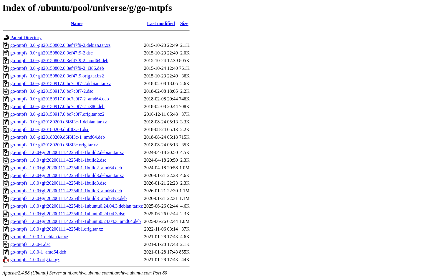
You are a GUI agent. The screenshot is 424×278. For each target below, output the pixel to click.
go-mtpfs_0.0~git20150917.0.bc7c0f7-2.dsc (51, 91)
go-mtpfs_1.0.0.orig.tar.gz (34, 259)
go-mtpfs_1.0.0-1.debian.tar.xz (39, 236)
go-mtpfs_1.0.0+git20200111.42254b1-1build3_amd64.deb (66, 190)
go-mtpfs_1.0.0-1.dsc (30, 244)
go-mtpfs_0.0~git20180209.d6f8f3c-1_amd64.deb (57, 137)
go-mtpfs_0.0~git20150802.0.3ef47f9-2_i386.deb (57, 68)
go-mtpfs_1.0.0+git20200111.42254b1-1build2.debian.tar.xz (67, 152)
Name (76, 23)
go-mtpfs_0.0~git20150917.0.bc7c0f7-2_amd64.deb (59, 98)
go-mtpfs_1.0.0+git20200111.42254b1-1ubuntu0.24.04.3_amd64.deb (75, 221)
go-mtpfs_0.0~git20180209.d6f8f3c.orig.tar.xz (54, 144)
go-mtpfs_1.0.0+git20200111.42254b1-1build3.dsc (58, 183)
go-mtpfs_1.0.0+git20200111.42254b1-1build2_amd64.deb (66, 167)
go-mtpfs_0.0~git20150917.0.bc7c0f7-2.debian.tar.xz (60, 83)
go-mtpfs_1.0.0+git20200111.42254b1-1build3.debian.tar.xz (67, 175)
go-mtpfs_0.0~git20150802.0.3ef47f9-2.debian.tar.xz (60, 45)
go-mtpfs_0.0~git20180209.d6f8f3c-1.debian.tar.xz (58, 121)
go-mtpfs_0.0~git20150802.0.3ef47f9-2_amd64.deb (59, 60)
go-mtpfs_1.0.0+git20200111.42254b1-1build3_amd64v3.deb (68, 198)
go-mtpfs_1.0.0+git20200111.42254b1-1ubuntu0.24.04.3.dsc (67, 213)
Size (184, 23)
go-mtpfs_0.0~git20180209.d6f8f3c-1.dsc (49, 129)
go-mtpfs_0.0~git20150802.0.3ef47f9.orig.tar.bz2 (57, 75)
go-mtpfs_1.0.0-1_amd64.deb (38, 251)
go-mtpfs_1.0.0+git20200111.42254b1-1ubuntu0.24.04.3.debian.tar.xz (76, 205)
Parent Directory (26, 37)
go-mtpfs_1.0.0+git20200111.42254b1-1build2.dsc (58, 160)
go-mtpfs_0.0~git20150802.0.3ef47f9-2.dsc (51, 52)
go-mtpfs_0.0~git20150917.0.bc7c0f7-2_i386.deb (57, 106)
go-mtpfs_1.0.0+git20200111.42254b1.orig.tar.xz (56, 228)
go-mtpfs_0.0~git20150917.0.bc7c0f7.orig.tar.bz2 (57, 114)
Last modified (161, 23)
